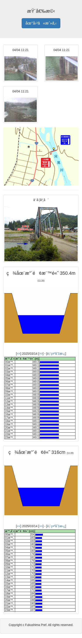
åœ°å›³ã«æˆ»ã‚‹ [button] (40, 23)
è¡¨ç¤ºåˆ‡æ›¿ (56, 353)
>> (41, 353)
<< (18, 353)
